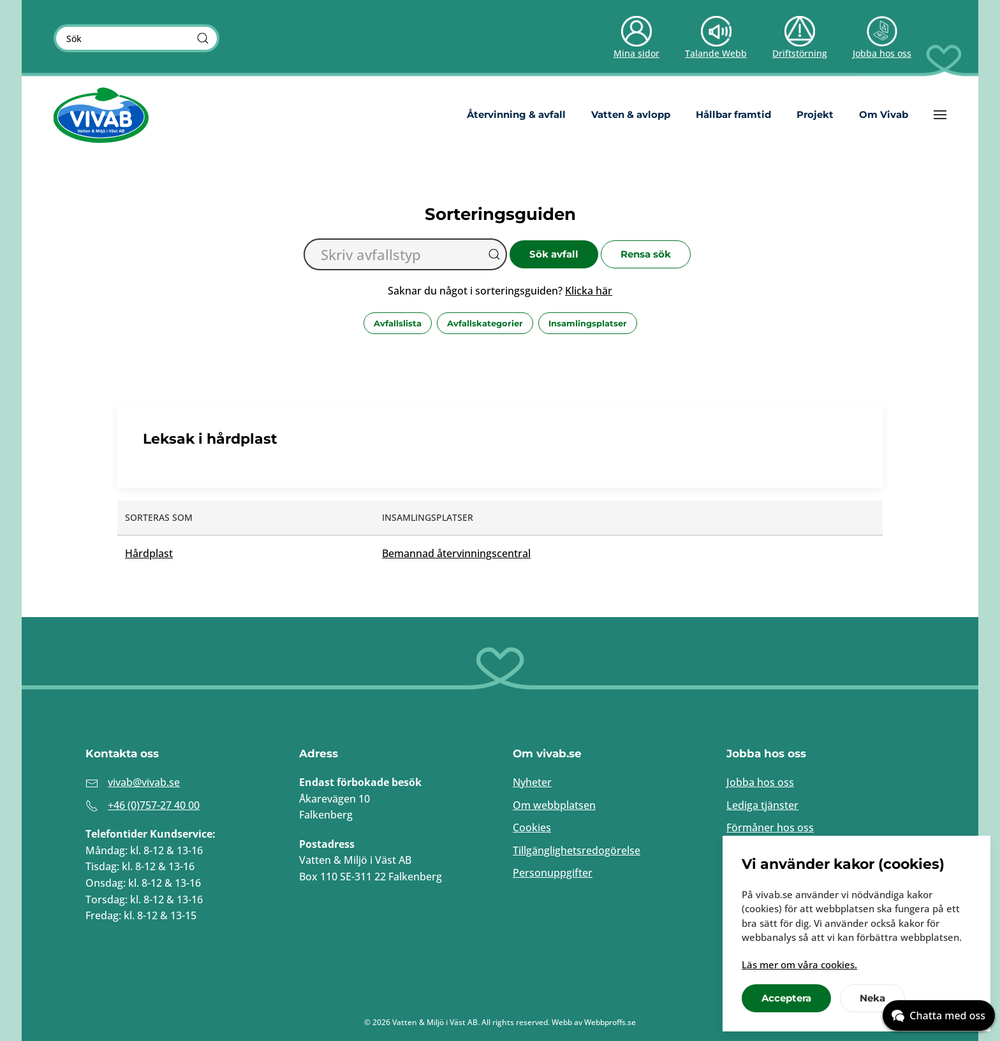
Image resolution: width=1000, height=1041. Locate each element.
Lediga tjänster (762, 805)
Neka (872, 998)
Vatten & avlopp (630, 114)
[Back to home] (101, 114)
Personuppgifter (552, 873)
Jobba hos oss (760, 782)
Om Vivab (883, 114)
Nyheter (532, 782)
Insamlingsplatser (587, 323)
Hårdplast (149, 553)
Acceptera (786, 998)
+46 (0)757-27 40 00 (154, 805)
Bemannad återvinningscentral (456, 553)
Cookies (532, 827)
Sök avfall (553, 254)
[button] (940, 114)
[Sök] (202, 38)
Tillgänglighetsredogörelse (576, 850)
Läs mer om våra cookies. (799, 964)
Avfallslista (398, 323)
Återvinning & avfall (516, 114)
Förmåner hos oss (770, 827)
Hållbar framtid (733, 114)
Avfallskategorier (485, 323)
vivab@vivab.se (144, 782)
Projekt (815, 114)
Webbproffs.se (610, 1022)
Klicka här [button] (588, 291)
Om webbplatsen (554, 805)
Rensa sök (646, 254)
